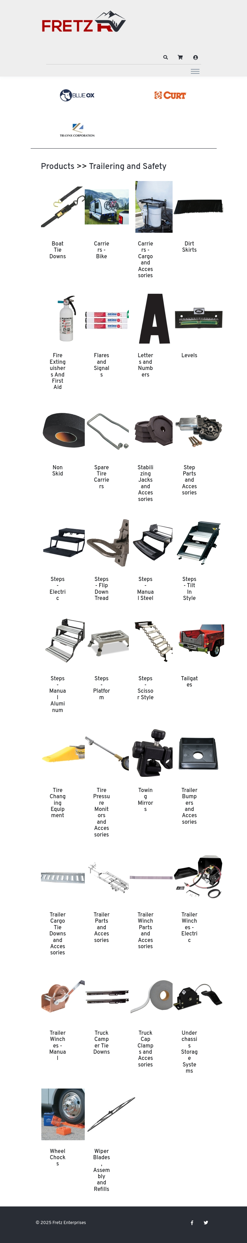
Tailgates (189, 682)
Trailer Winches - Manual (57, 1046)
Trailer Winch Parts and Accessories (145, 931)
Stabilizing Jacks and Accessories (145, 483)
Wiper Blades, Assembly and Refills (101, 1170)
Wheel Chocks (57, 1158)
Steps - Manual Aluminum (57, 694)
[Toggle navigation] (195, 71)
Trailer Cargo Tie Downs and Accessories (57, 934)
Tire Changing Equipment (58, 803)
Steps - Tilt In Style (189, 589)
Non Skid (57, 471)
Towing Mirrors (145, 800)
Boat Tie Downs (57, 250)
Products (58, 167)
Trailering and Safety (128, 167)
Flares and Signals (101, 365)
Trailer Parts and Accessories (101, 928)
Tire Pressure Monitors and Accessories (101, 813)
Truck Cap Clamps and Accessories (145, 1049)
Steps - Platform (101, 688)
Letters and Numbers (145, 365)
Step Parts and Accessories (189, 480)
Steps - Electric (58, 589)
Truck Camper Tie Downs (101, 1043)
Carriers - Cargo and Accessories (145, 260)
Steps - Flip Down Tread (101, 589)
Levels (189, 355)
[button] (165, 57)
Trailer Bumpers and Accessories (189, 806)
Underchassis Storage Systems (189, 1052)
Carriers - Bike (101, 250)
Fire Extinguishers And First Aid (58, 371)
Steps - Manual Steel (145, 589)
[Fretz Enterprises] (84, 25)
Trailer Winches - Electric (189, 928)
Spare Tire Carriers (101, 477)
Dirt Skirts (189, 247)
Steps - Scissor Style (145, 688)
